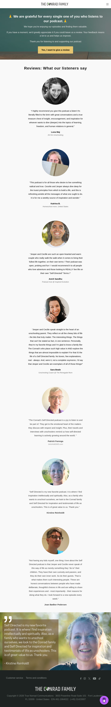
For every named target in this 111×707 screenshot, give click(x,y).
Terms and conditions (36, 678)
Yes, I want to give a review (55, 50)
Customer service (14, 678)
